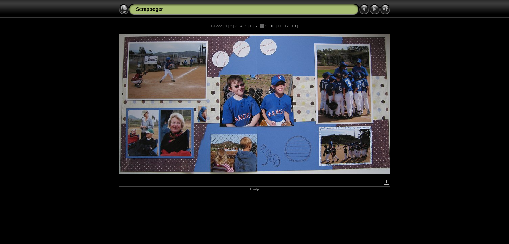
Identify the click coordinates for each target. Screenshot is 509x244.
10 (272, 26)
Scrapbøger (149, 9)
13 (294, 26)
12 (287, 26)
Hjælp (254, 189)
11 (280, 26)
